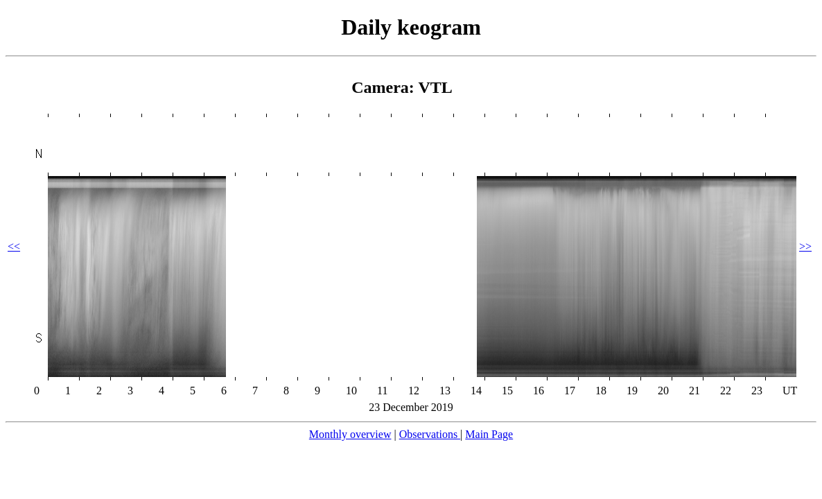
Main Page (489, 434)
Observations (429, 434)
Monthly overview (350, 434)
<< (14, 246)
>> (805, 246)
